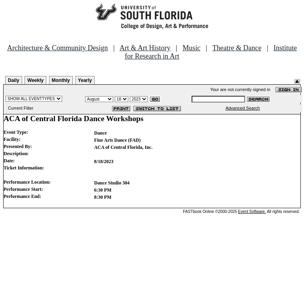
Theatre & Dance (236, 48)
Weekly (35, 80)
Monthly (61, 80)
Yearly (85, 80)
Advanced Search (243, 108)
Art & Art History (145, 48)
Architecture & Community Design (57, 48)
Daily (13, 80)
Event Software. (252, 211)
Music (191, 48)
